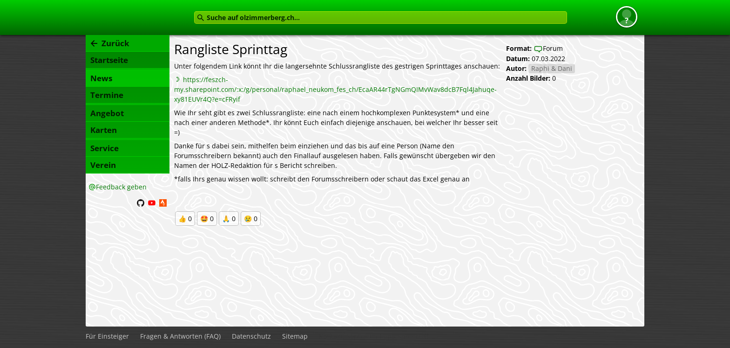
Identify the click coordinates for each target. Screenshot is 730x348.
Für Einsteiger (107, 336)
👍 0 (185, 218)
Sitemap (295, 336)
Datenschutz (251, 336)
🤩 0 (207, 218)
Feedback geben (121, 186)
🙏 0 (229, 218)
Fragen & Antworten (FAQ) (180, 336)
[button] (627, 17)
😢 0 (250, 218)
